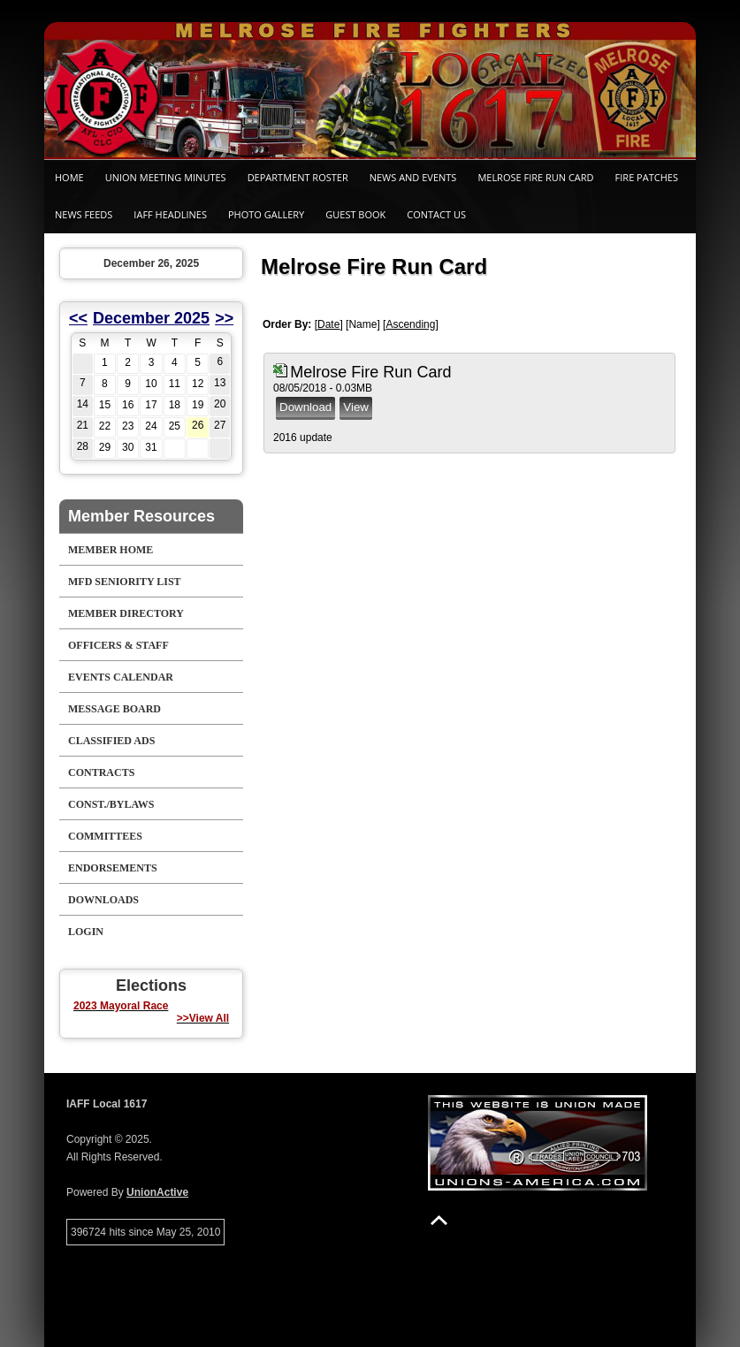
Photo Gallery (266, 214)
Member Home (110, 550)
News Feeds (83, 214)
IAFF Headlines (170, 214)
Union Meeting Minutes (165, 177)
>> (224, 318)
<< (78, 318)
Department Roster (298, 177)
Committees (105, 836)
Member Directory (126, 613)
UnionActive (157, 1192)
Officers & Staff (118, 645)
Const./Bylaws (111, 804)
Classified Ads (111, 740)
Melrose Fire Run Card (535, 177)
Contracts (101, 772)
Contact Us (436, 214)
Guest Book (355, 214)
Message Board (114, 709)
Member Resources (141, 516)
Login (85, 931)
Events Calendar (120, 677)
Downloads (103, 900)
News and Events (413, 177)
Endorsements (112, 868)
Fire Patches (646, 177)
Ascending (410, 324)
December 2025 (151, 318)
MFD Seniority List (124, 581)
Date (328, 324)
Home (69, 177)
